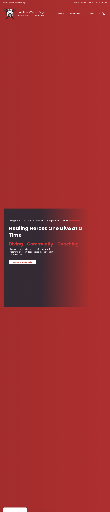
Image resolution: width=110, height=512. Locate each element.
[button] (22, 262)
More (93, 13)
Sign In (76, 3)
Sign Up (83, 3)
